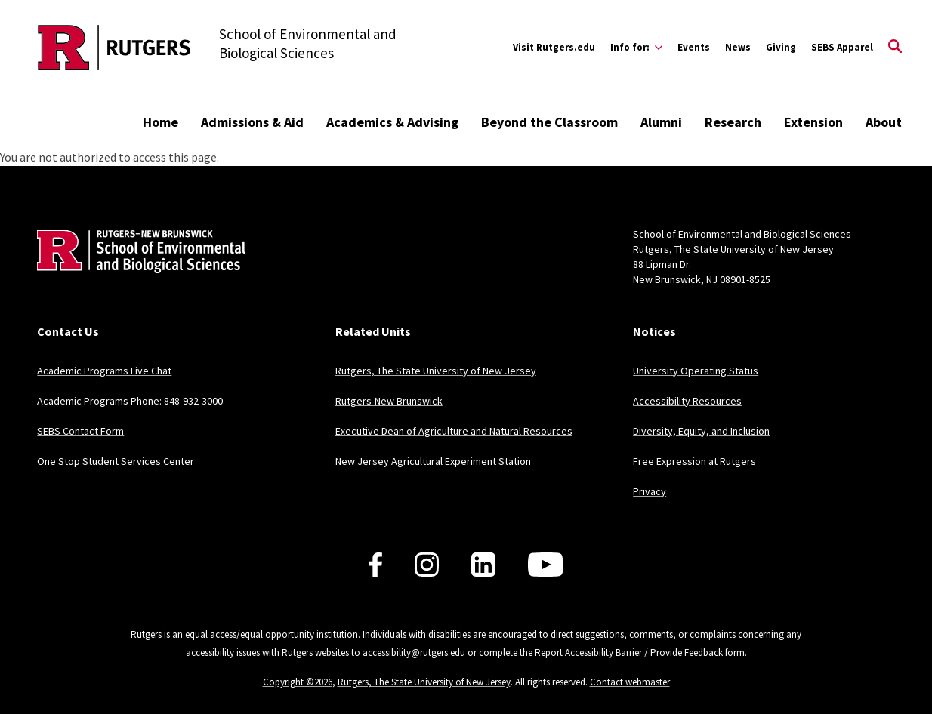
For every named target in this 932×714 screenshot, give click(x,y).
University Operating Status (695, 370)
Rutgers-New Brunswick (389, 401)
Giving (781, 47)
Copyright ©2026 (297, 682)
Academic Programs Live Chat (104, 370)
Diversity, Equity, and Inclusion (701, 431)
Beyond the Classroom (549, 122)
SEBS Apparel (842, 47)
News (738, 47)
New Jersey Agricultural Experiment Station (433, 461)
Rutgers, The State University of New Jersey (435, 370)
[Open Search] (895, 47)
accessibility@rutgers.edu (414, 652)
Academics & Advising (392, 122)
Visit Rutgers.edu (554, 47)
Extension (813, 122)
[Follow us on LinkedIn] (483, 564)
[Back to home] (136, 274)
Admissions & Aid (252, 122)
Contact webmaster (630, 682)
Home (160, 122)
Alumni (661, 122)
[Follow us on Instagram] (427, 564)
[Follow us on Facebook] (375, 564)
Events (693, 47)
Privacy (649, 491)
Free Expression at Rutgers (694, 461)
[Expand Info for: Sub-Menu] (636, 47)
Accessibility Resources (687, 401)
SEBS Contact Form (80, 431)
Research (733, 122)
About (884, 122)
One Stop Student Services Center (115, 461)
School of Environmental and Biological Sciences (742, 234)
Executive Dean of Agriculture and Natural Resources (453, 431)
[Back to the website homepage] (114, 47)
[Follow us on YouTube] (545, 564)
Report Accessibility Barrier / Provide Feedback (629, 652)
